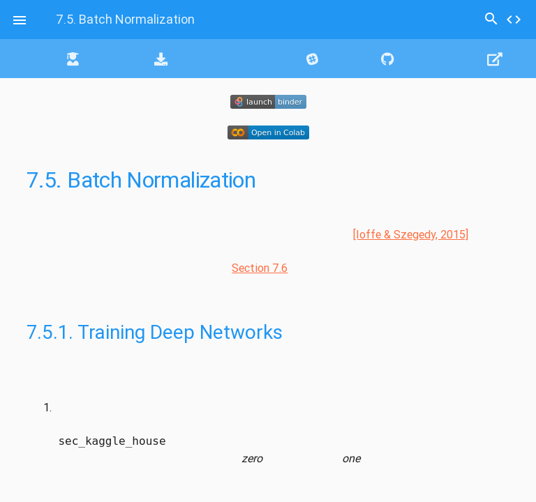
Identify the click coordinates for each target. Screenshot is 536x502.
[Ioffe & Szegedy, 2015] (410, 234)
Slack (329, 59)
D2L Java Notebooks (216, 59)
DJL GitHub (420, 59)
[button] (19, 19)
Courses (96, 59)
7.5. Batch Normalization (125, 19)
